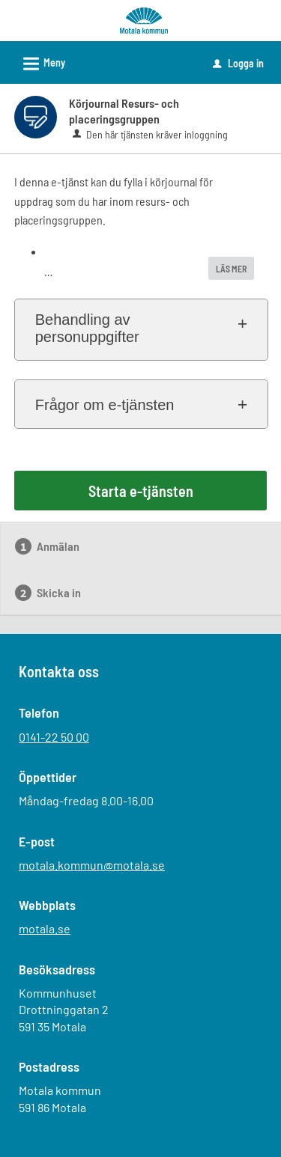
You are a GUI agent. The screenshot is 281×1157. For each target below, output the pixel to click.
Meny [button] (39, 61)
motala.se (44, 928)
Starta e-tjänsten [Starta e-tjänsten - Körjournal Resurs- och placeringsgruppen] (140, 491)
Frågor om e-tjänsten (105, 405)
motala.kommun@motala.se (92, 865)
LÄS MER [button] (231, 268)
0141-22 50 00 (54, 737)
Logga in (238, 63)
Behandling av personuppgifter (87, 328)
